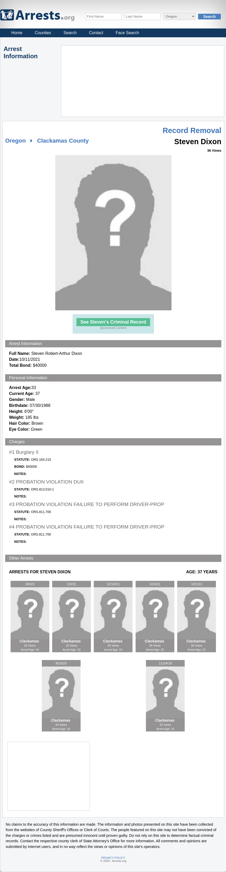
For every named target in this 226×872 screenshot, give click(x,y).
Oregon (15, 140)
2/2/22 (71, 584)
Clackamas (30, 641)
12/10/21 (113, 584)
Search (70, 33)
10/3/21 (155, 584)
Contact (96, 33)
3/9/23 (30, 584)
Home (16, 33)
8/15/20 (61, 663)
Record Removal (192, 130)
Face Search (127, 33)
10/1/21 (196, 584)
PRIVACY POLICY (113, 857)
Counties (43, 33)
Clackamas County (63, 140)
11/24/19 (165, 663)
